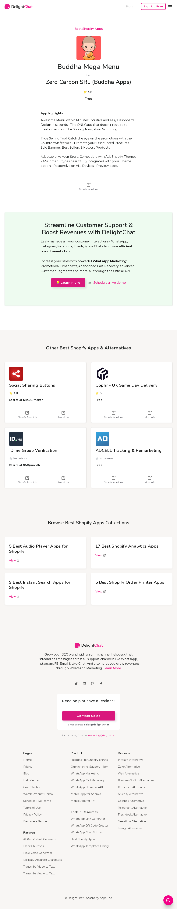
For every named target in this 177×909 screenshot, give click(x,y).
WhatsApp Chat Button (86, 832)
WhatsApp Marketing (85, 773)
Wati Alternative (128, 773)
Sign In (131, 6)
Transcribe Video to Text (39, 866)
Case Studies (31, 787)
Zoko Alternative (129, 766)
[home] (19, 6)
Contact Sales (88, 716)
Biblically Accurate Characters (42, 859)
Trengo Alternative (130, 828)
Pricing (28, 766)
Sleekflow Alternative (132, 821)
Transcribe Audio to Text (39, 873)
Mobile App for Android (86, 794)
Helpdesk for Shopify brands (89, 760)
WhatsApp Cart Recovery (87, 780)
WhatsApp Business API (87, 787)
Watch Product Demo (38, 794)
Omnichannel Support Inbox (89, 766)
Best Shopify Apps (88, 29)
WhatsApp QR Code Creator (89, 825)
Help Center (31, 780)
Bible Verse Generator (37, 853)
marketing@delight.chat (101, 735)
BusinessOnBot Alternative (136, 780)
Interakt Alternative (130, 760)
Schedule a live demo (109, 282)
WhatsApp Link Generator (88, 818)
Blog (26, 773)
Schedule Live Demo (37, 801)
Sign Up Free (153, 6)
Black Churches (33, 846)
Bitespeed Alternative (132, 787)
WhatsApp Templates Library (90, 846)
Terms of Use (32, 807)
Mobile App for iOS (83, 801)
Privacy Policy (32, 814)
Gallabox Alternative (131, 801)
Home (27, 760)
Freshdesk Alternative (132, 814)
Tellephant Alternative (132, 807)
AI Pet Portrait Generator (39, 839)
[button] (170, 6)
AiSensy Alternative (130, 794)
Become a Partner (35, 821)
